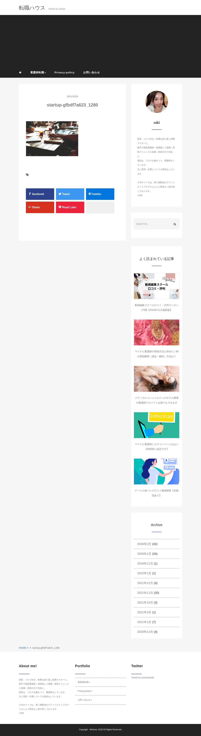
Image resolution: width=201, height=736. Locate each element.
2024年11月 (145, 563)
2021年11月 (145, 593)
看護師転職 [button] (38, 72)
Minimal (93, 729)
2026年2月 (144, 544)
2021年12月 (145, 583)
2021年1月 (144, 622)
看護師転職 (84, 682)
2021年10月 (145, 602)
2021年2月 (144, 612)
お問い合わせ (91, 72)
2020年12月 (145, 632)
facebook (36, 194)
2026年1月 (144, 553)
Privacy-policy (65, 72)
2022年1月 (144, 573)
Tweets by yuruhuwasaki (142, 677)
